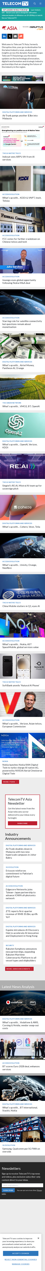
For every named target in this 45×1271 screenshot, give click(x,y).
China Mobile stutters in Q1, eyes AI (21, 606)
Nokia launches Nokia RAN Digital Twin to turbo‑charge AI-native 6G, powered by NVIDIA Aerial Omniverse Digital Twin (22, 769)
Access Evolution (10, 194)
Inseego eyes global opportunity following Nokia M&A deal (19, 281)
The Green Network (11, 403)
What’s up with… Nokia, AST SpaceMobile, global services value (20, 645)
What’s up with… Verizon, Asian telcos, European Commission (22, 725)
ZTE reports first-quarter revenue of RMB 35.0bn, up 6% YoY (22, 914)
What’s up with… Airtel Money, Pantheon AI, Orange (18, 366)
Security (10, 945)
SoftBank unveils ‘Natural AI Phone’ (21, 685)
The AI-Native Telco (11, 153)
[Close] (38, 1238)
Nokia (5, 761)
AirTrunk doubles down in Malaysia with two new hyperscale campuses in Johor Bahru (21, 853)
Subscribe (22, 823)
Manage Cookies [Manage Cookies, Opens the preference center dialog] (21, 1264)
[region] (20, 1252)
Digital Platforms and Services (17, 112)
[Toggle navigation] (40, 3)
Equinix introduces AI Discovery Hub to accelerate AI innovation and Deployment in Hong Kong (22, 933)
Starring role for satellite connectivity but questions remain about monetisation (22, 324)
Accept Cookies (20, 1253)
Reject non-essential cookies (21, 1259)
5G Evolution (12, 867)
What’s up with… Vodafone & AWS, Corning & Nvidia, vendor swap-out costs (20, 1025)
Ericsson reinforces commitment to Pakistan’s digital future (19, 873)
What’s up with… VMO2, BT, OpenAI (21, 406)
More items (10, 782)
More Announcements (19, 969)
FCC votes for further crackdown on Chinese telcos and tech (21, 240)
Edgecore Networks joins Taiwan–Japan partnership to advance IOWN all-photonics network (21, 893)
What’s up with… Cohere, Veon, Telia (21, 526)
